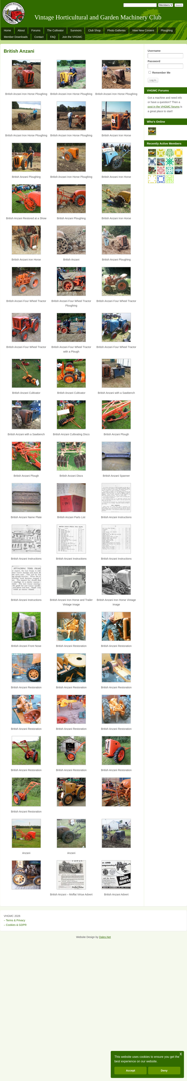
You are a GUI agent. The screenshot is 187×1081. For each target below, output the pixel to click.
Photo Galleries (116, 30)
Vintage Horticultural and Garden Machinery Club (98, 17)
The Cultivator (55, 30)
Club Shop (94, 30)
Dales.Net (105, 937)
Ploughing (167, 30)
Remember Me (159, 72)
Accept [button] (130, 1070)
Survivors (75, 30)
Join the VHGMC (72, 36)
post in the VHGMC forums (164, 106)
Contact (38, 36)
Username (165, 53)
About (21, 30)
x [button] (181, 1054)
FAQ (52, 36)
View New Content (143, 30)
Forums (35, 30)
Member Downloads (16, 36)
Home (7, 30)
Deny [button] (164, 1070)
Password (165, 64)
